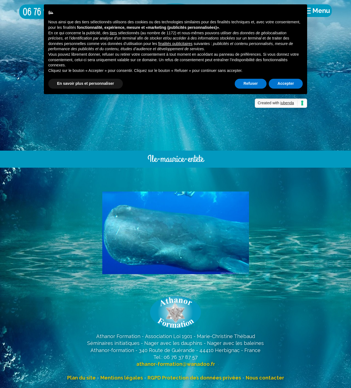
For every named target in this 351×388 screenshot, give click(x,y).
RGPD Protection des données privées (194, 378)
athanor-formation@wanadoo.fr (175, 364)
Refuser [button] (251, 83)
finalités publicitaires (175, 43)
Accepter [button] (286, 83)
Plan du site (81, 378)
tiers (113, 33)
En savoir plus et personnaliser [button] (85, 83)
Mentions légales (121, 378)
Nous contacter (265, 378)
